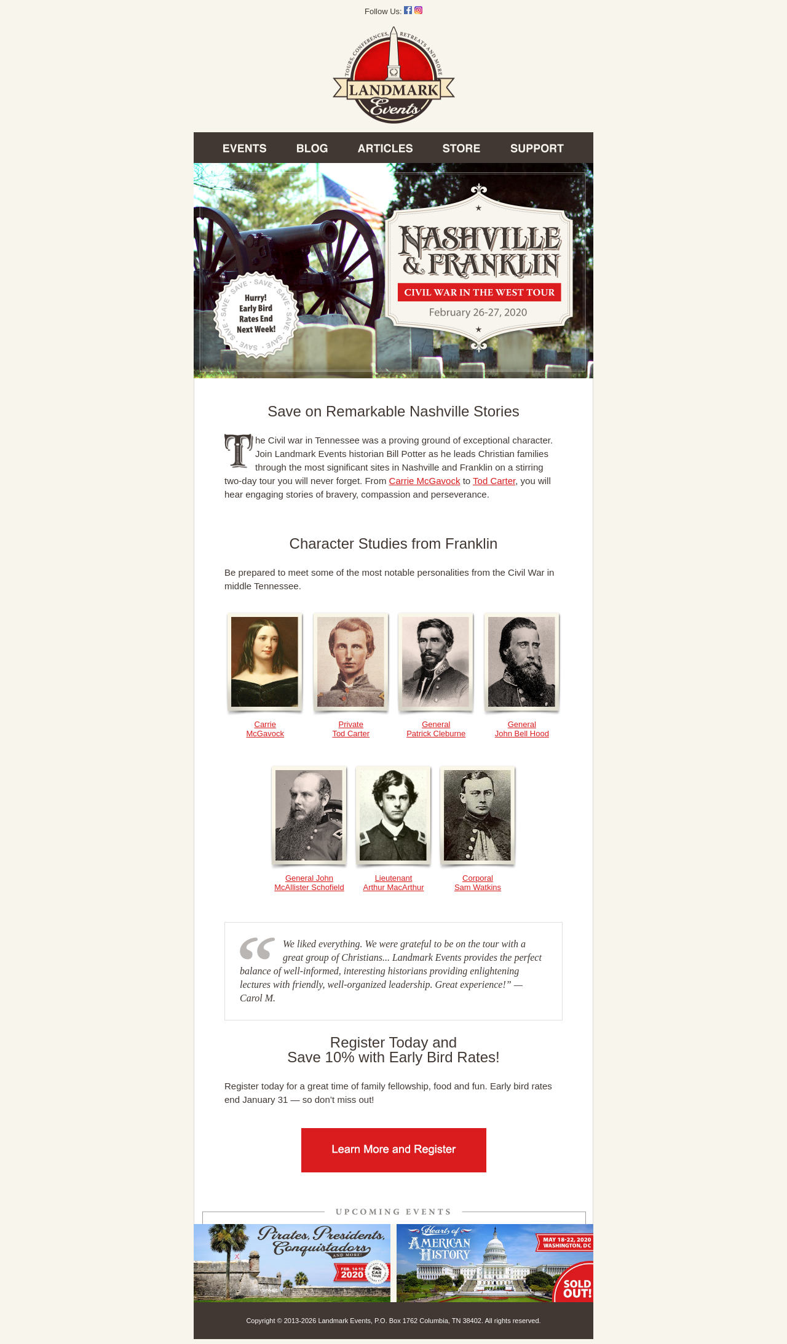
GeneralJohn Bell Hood (522, 725)
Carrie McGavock (425, 480)
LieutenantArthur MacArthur (393, 879)
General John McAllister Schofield (309, 879)
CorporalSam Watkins (478, 879)
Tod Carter (494, 480)
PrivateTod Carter (351, 725)
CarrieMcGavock (265, 725)
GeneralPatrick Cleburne (436, 725)
